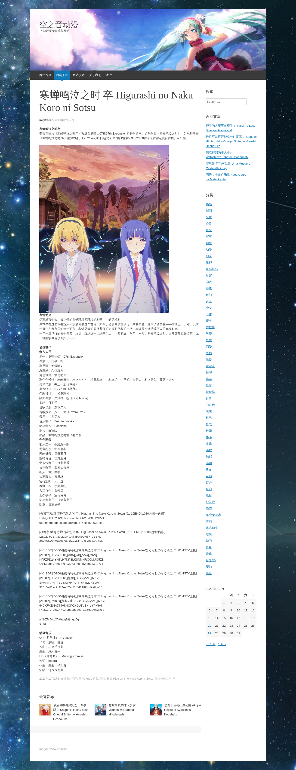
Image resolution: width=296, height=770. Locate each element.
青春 (209, 547)
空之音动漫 (59, 25)
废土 (209, 320)
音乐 (209, 553)
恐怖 (209, 353)
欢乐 (209, 443)
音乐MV (211, 560)
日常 (209, 398)
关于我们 (95, 75)
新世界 (210, 392)
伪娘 (209, 204)
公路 (209, 223)
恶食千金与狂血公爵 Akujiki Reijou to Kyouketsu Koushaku (182, 709)
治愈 (209, 450)
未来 (209, 411)
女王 (209, 301)
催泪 (209, 210)
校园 (209, 431)
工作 (209, 314)
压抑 (81, 678)
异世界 (210, 327)
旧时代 (210, 405)
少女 (209, 308)
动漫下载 (62, 75)
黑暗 (102, 678)
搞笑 (209, 379)
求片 (109, 75)
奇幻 (88, 678)
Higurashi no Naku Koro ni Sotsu (133, 678)
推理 (209, 372)
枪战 (209, 424)
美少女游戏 (213, 515)
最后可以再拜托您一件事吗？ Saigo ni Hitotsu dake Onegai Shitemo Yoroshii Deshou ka (231, 141)
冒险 (209, 230)
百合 (209, 482)
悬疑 (209, 359)
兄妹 (209, 217)
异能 (209, 333)
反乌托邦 (212, 269)
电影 (209, 476)
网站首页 (45, 75)
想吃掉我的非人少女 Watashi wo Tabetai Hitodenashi (122, 709)
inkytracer (45, 120)
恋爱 (209, 346)
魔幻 (209, 566)
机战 (209, 418)
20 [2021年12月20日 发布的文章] (209, 625)
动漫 (74, 678)
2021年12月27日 (65, 120)
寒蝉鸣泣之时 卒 (165, 678)
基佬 (209, 288)
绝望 (209, 508)
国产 (209, 282)
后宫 (209, 275)
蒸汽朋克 (212, 528)
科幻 (209, 489)
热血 (209, 469)
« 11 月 (211, 644)
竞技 (209, 495)
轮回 (95, 678)
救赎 (209, 385)
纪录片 (210, 502)
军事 (209, 236)
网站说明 (79, 75)
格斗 (209, 437)
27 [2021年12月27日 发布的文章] (209, 633)
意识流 (210, 366)
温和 (209, 463)
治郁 (209, 456)
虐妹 (209, 534)
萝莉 (209, 521)
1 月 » (222, 644)
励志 (209, 256)
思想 (209, 340)
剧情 (67, 678)
